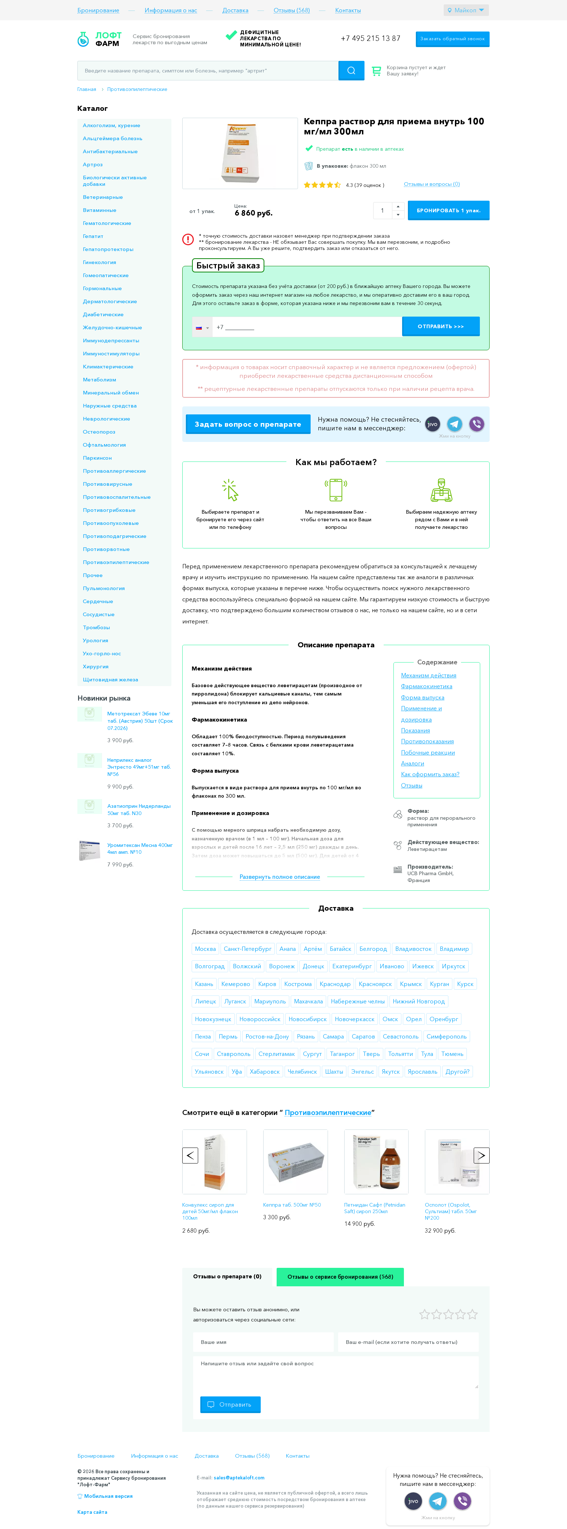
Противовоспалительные (117, 496)
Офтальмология (104, 444)
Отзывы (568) (292, 10)
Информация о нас (171, 10)
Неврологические (106, 418)
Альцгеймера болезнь (112, 138)
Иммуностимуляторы (111, 353)
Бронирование (98, 10)
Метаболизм (99, 379)
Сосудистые (99, 614)
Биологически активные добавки (115, 180)
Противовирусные (107, 483)
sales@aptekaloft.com (239, 1477)
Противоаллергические (114, 470)
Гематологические (107, 223)
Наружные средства (110, 405)
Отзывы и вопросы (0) (432, 184)
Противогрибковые (109, 509)
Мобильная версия (108, 1496)
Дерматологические (110, 301)
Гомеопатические (106, 275)
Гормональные (102, 288)
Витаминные (99, 209)
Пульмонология (104, 588)
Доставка (235, 10)
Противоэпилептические (137, 89)
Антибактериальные (110, 151)
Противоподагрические (114, 535)
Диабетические (103, 314)
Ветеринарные (103, 196)
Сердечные (98, 601)
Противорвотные (106, 549)
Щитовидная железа (110, 679)
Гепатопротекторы (108, 249)
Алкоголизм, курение (111, 125)
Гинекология (99, 262)
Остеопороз (99, 431)
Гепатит (93, 236)
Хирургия (95, 666)
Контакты (348, 10)
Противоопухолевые (111, 522)
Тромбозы (96, 627)
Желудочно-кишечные (112, 327)
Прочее (93, 575)
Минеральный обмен (111, 392)
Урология (95, 640)
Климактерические (108, 366)
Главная (86, 89)
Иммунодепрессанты (111, 340)
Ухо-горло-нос (102, 653)
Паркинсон (97, 457)
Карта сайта (92, 1512)
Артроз (93, 164)
